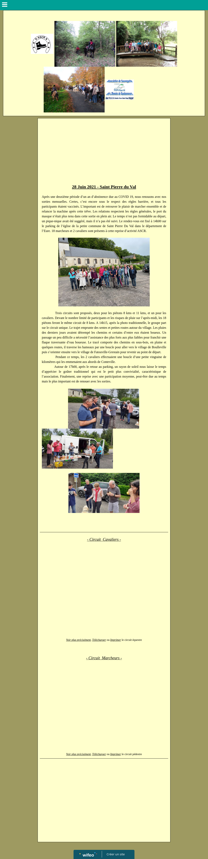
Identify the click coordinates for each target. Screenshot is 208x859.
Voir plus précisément (78, 639)
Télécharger (99, 639)
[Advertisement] (104, 150)
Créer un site (116, 854)
